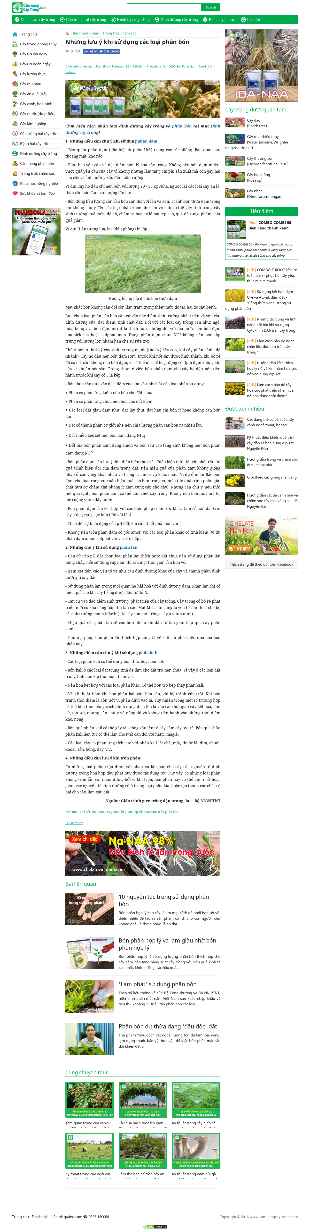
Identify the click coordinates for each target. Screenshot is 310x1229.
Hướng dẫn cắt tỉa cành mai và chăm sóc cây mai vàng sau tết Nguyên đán (261, 500)
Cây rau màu (26, 84)
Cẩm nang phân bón (33, 163)
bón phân (97, 811)
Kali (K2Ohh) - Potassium (180, 66)
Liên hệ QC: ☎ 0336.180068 (101, 51)
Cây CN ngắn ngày (31, 64)
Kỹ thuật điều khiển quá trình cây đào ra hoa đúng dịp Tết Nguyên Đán (260, 443)
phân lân (129, 547)
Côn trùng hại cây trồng (83, 19)
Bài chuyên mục (219, 19)
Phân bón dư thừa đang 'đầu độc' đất (168, 1026)
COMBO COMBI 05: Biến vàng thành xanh (259, 229)
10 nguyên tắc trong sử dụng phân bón (164, 900)
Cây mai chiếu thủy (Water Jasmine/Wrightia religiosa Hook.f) (256, 142)
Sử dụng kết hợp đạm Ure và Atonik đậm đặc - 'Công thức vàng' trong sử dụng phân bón (259, 300)
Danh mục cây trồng (35, 19)
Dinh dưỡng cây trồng (176, 19)
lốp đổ (137, 811)
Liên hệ (250, 19)
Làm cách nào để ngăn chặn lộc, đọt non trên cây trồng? (259, 346)
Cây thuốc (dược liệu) (33, 114)
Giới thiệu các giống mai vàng (261, 480)
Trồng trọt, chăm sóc (119, 33)
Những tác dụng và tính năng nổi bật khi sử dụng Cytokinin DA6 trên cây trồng (260, 324)
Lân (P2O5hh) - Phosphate (144, 66)
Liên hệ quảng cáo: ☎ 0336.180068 (80, 1216)
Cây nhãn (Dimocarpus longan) (253, 193)
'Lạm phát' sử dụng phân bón (158, 983)
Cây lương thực (29, 74)
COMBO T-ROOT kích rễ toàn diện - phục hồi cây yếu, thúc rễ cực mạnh (261, 275)
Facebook (40, 1216)
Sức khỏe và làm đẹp (33, 193)
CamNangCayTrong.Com (38, 7)
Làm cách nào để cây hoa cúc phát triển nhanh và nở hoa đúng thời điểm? (259, 390)
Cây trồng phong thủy (34, 44)
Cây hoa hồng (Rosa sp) (247, 177)
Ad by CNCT (212, 82)
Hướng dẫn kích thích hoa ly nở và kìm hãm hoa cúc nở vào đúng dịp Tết (261, 368)
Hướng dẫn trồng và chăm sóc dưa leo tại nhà (261, 462)
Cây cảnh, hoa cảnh (32, 104)
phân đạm (147, 140)
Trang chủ (24, 34)
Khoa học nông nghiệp (35, 183)
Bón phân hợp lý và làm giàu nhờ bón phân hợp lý (167, 943)
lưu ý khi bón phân (118, 811)
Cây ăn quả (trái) (29, 94)
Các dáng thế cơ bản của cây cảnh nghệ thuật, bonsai (259, 423)
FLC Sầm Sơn (74, 823)
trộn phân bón (168, 811)
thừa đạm (150, 811)
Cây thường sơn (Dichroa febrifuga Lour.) (256, 161)
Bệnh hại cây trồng (130, 19)
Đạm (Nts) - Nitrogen (110, 66)
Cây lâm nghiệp (29, 123)
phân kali (148, 652)
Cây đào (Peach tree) (246, 123)
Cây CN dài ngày (29, 54)
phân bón (182, 125)
